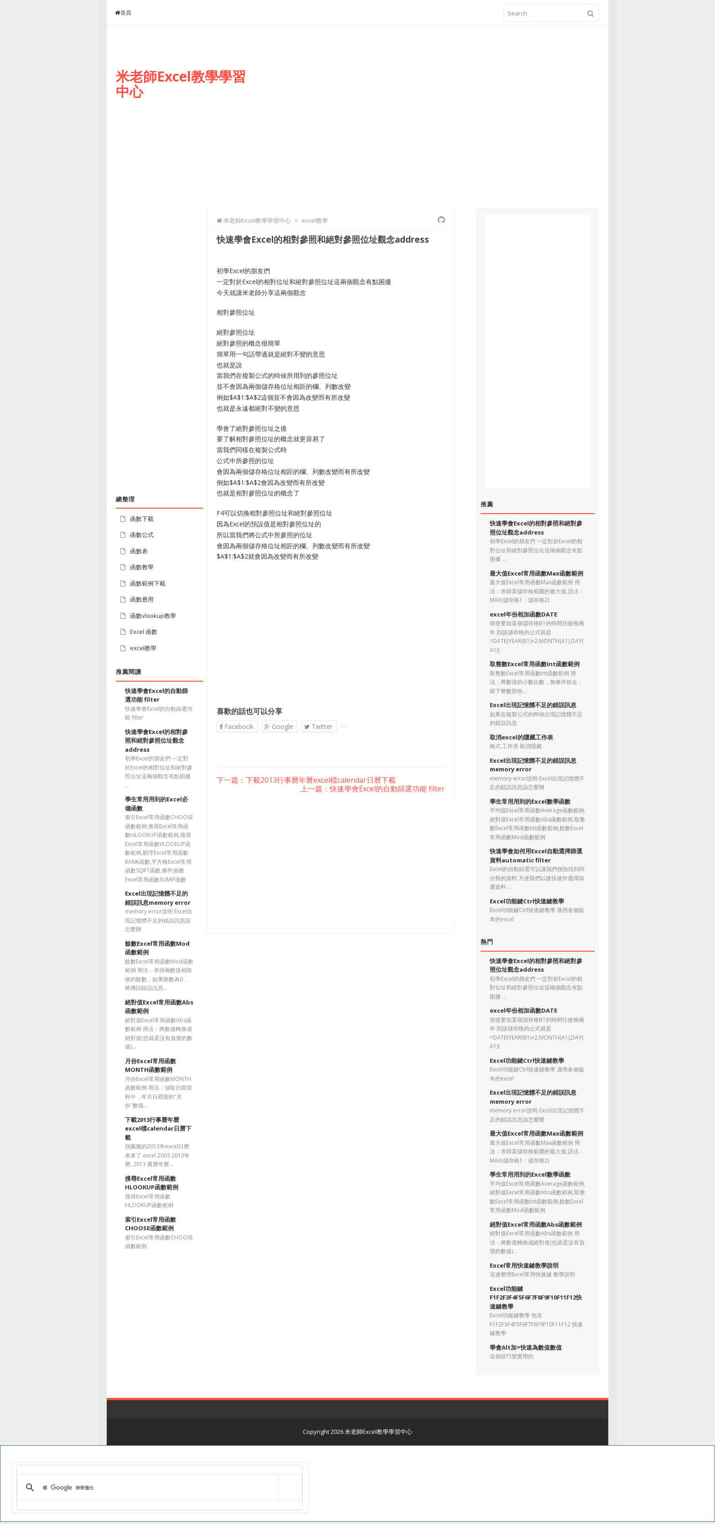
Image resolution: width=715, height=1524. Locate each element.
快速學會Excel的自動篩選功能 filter (156, 695)
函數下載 (142, 519)
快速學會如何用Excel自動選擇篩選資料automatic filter (536, 855)
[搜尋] (158, 1487)
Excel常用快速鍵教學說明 (524, 1265)
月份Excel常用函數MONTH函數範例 (150, 1065)
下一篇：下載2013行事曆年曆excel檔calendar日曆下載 (306, 780)
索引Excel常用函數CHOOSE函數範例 (150, 1224)
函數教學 (142, 567)
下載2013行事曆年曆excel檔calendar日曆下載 (158, 1129)
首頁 (123, 12)
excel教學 (143, 648)
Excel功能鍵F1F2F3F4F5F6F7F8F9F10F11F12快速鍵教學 (536, 1297)
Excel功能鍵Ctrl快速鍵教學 (527, 901)
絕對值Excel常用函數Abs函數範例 (536, 1224)
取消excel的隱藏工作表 (521, 737)
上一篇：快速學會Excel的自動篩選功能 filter (373, 789)
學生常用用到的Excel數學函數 (530, 801)
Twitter (318, 726)
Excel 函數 (143, 631)
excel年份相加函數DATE (523, 614)
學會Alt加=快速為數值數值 (526, 1347)
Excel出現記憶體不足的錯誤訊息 (533, 705)
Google (278, 726)
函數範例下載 (148, 583)
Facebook (236, 726)
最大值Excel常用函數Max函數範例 (536, 573)
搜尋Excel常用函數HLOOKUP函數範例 (151, 1183)
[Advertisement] (433, 126)
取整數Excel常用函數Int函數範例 (535, 664)
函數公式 (142, 534)
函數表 (139, 551)
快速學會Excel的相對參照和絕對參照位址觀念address (156, 741)
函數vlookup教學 (153, 616)
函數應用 (142, 599)
